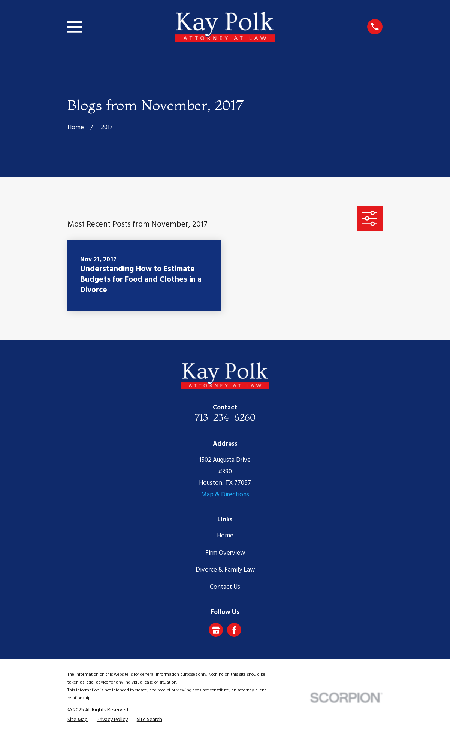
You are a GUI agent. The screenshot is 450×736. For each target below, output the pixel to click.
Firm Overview (225, 553)
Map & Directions (225, 495)
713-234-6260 (225, 417)
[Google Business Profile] (216, 630)
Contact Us (225, 587)
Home (225, 536)
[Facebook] (234, 630)
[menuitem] (77, 720)
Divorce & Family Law (225, 570)
